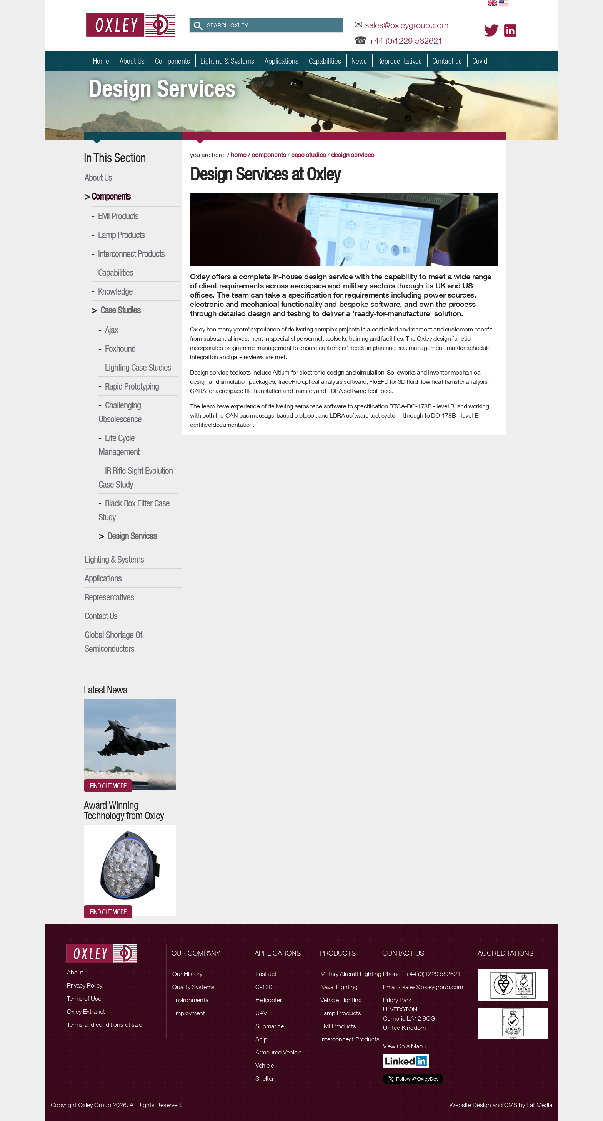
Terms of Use (84, 998)
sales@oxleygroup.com (406, 25)
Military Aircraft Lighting (350, 973)
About (75, 972)
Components (172, 60)
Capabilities (325, 60)
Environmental (191, 999)
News (359, 60)
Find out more (108, 785)
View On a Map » (405, 1046)
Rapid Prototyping (132, 386)
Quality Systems (193, 986)
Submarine (269, 1026)
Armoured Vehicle (278, 1052)
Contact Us (101, 615)
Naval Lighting (339, 986)
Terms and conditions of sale (104, 1024)
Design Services (132, 535)
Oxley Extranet (86, 1011)
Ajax (111, 329)
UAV (261, 1012)
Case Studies (120, 310)
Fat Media (539, 1104)
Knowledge (115, 291)
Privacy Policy (84, 985)
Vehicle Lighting (341, 999)
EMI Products (118, 215)
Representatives (399, 60)
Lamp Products (121, 234)
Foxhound (120, 348)
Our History (187, 973)
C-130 (263, 986)
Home (101, 60)
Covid (479, 60)
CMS (510, 1104)
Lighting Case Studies (138, 367)
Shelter (264, 1078)
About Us (132, 60)
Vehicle (264, 1065)
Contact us (447, 60)
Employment (188, 1012)
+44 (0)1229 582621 (406, 41)
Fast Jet (266, 973)
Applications (281, 60)
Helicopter (268, 999)
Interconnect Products (131, 253)
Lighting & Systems (227, 60)
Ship (261, 1039)
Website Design (470, 1104)
